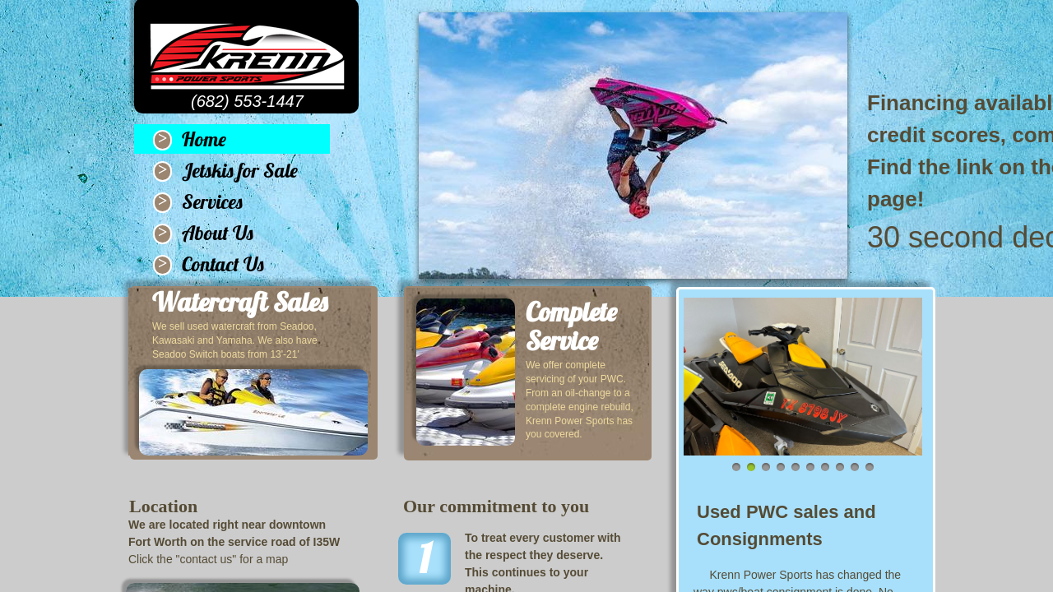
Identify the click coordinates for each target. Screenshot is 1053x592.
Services (212, 201)
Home (204, 139)
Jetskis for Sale (240, 170)
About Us (217, 232)
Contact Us (223, 264)
